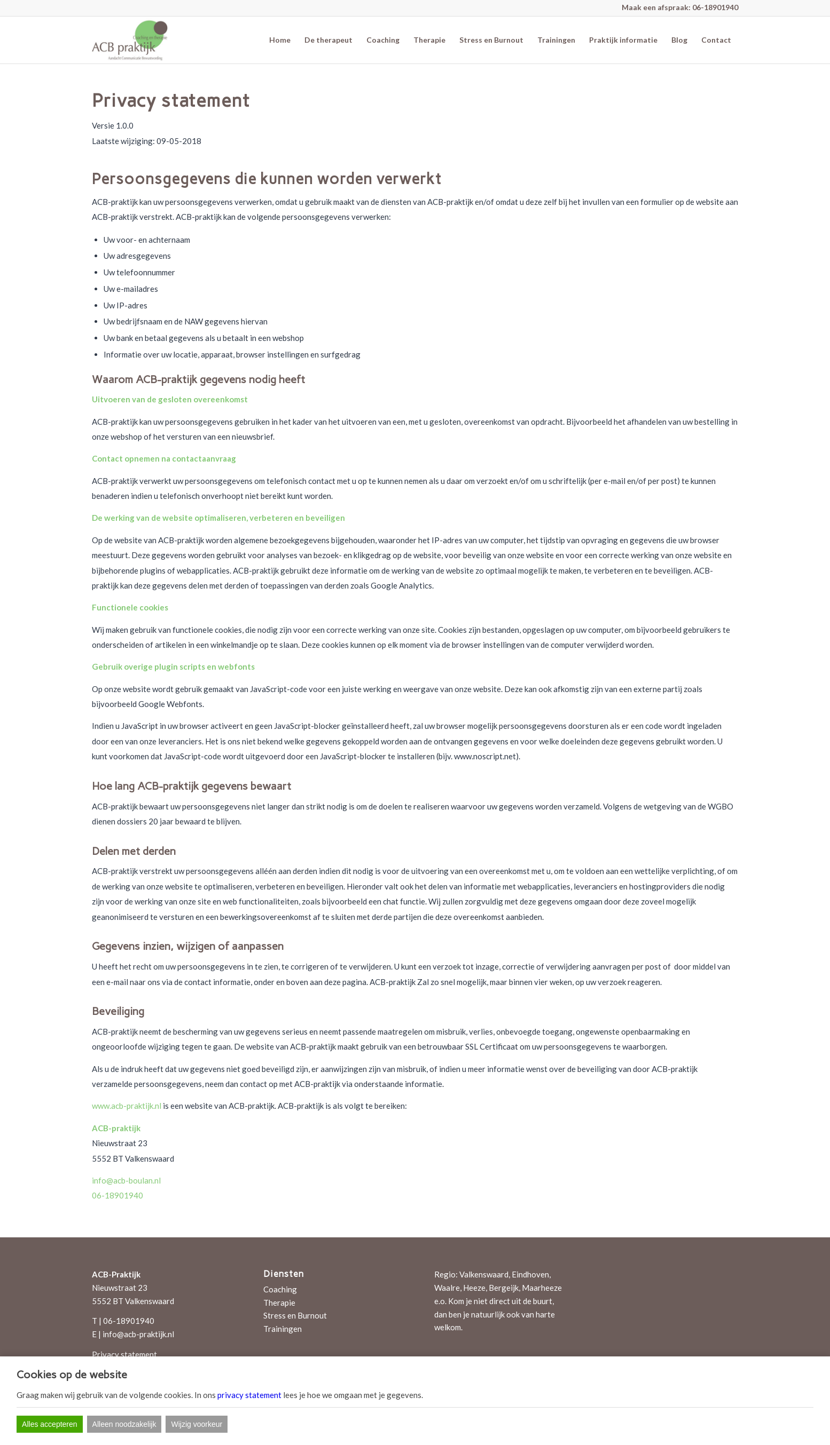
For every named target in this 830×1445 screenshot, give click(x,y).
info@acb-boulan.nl (126, 1180)
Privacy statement (124, 1354)
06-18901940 (715, 7)
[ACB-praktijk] (130, 40)
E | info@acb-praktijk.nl (133, 1334)
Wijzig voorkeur (196, 1424)
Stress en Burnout (295, 1315)
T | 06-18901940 (123, 1320)
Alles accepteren (49, 1424)
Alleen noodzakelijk (124, 1424)
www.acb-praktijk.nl (126, 1105)
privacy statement (249, 1395)
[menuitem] (279, 40)
